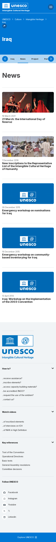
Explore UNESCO (27, 537)
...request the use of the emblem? (18, 395)
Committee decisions (12, 469)
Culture (18, 19)
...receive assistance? (12, 378)
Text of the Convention (13, 452)
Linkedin (9, 517)
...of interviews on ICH (12, 426)
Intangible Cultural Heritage (16, 10)
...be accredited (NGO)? (13, 391)
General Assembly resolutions (16, 465)
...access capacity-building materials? (19, 387)
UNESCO (6, 19)
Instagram (9, 498)
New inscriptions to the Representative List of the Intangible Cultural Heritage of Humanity (27, 166)
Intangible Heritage (35, 19)
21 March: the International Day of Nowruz (23, 120)
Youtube (9, 505)
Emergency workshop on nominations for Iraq (26, 212)
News (23, 59)
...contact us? (8, 399)
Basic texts (7, 460)
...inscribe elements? (11, 382)
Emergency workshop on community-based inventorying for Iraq (26, 256)
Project (34, 59)
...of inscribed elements (13, 421)
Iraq (12, 59)
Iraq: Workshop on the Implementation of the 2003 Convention (26, 300)
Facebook (10, 492)
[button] (4, 27)
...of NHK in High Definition (14, 430)
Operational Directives (12, 456)
